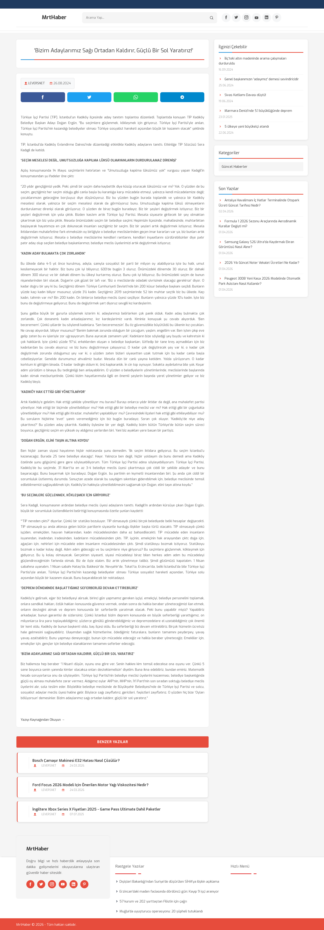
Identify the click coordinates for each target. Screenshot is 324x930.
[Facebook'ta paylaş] (43, 96)
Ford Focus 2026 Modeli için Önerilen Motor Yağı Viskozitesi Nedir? (90, 784)
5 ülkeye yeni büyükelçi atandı (244, 126)
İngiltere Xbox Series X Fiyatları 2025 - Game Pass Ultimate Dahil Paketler (96, 808)
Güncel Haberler (235, 165)
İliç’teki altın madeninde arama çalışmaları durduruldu (252, 60)
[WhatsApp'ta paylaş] (136, 96)
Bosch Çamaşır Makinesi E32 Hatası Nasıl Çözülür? (75, 759)
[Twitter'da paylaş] (89, 96)
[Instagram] (246, 18)
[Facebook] (226, 18)
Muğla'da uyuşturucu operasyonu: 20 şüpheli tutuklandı (161, 910)
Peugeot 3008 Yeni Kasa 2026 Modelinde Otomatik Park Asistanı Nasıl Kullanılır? (259, 280)
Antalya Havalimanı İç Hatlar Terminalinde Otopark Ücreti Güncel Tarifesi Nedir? (259, 202)
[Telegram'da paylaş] (182, 96)
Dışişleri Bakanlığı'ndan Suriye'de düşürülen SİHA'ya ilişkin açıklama (169, 880)
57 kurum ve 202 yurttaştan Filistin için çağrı (153, 900)
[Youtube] (256, 18)
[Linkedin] (266, 18)
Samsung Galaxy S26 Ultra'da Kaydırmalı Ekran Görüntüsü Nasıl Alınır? (256, 243)
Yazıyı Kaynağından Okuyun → (43, 719)
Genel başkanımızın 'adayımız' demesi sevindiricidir (259, 78)
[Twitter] (236, 18)
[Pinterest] (276, 18)
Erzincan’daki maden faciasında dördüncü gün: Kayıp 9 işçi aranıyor (169, 890)
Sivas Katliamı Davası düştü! (242, 94)
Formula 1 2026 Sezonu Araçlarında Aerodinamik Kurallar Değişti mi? (257, 222)
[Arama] (212, 18)
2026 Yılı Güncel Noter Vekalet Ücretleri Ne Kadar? (259, 262)
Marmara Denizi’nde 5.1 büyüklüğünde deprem (255, 110)
